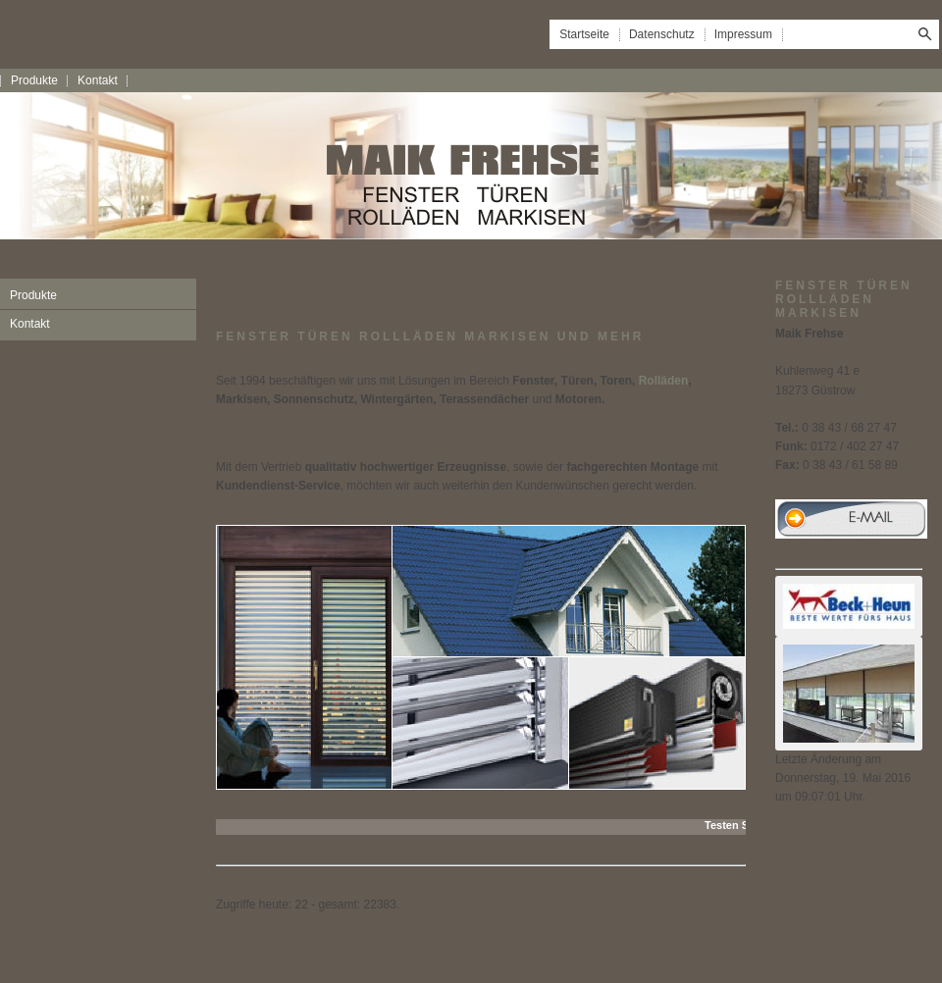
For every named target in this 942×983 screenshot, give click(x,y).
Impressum (743, 34)
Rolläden (664, 381)
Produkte (34, 80)
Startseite (584, 34)
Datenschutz (662, 34)
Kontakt (98, 80)
